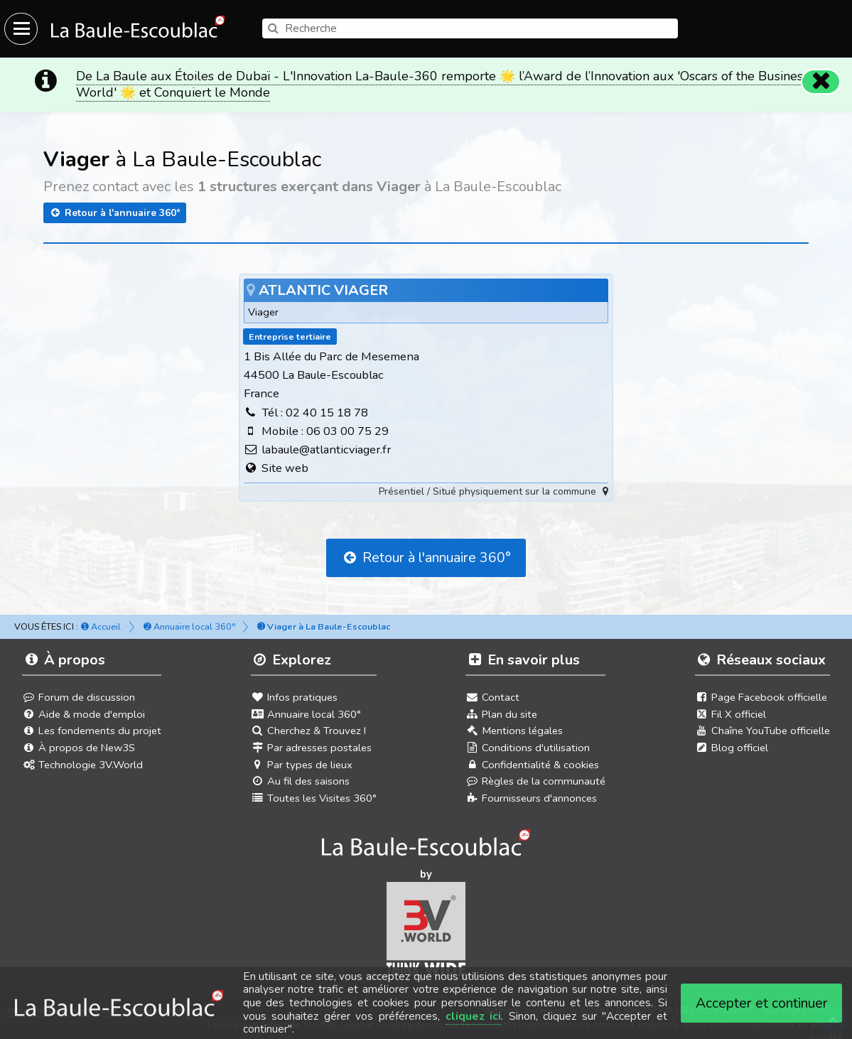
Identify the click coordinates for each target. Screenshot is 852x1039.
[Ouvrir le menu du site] (21, 29)
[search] (470, 28)
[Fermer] (820, 71)
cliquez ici (474, 1016)
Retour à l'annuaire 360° (114, 203)
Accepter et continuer (762, 1003)
